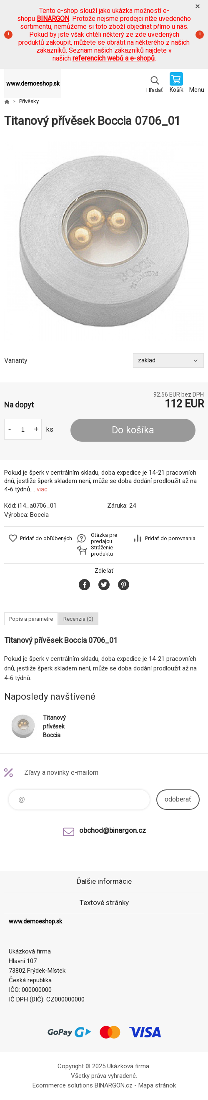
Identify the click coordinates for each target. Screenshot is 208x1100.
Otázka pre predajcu (104, 538)
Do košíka (133, 430)
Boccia (39, 514)
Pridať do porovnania (170, 538)
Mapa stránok (157, 1085)
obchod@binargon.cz (112, 830)
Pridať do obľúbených (46, 538)
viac (42, 489)
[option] (104, 241)
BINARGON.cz (114, 1085)
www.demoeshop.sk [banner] (33, 83)
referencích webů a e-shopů (114, 58)
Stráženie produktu (102, 550)
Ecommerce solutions (63, 1085)
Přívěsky (29, 101)
